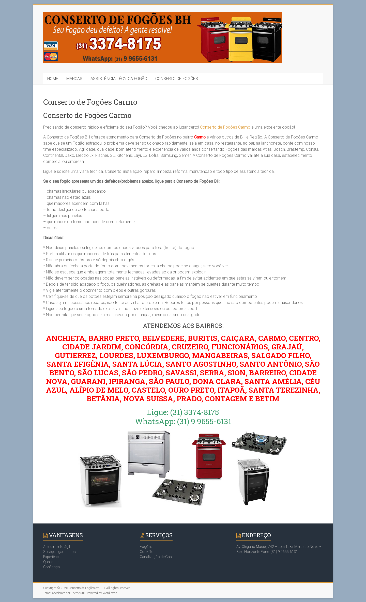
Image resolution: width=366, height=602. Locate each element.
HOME (52, 78)
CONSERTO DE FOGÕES (176, 78)
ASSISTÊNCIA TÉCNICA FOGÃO (118, 78)
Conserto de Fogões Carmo (225, 127)
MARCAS (74, 78)
